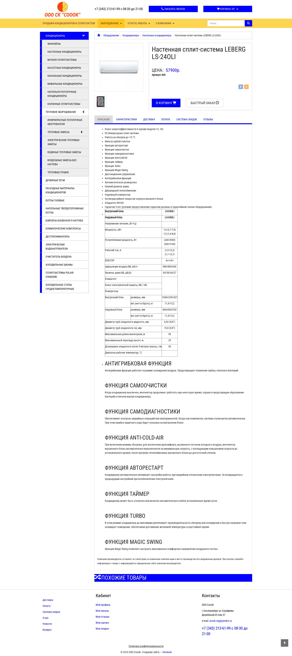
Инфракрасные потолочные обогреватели (64, 122)
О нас (45, 617)
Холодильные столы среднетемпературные (60, 286)
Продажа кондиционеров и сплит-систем (69, 23)
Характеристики (126, 119)
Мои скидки (102, 628)
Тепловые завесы (65, 132)
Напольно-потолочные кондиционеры (61, 93)
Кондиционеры (65, 36)
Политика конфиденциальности (146, 646)
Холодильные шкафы (59, 264)
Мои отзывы (103, 616)
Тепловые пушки (58, 172)
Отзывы (208, 119)
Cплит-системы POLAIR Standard (59, 274)
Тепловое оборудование (65, 112)
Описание (103, 119)
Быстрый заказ (205, 103)
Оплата (165, 119)
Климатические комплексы (63, 228)
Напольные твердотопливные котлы (65, 210)
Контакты (211, 595)
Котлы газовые (55, 200)
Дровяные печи (55, 180)
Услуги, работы (139, 23)
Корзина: (227, 8)
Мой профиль (103, 604)
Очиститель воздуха (59, 256)
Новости (47, 623)
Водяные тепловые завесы (64, 152)
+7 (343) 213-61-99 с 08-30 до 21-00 (119, 9)
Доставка (149, 119)
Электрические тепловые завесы (63, 142)
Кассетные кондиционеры (64, 67)
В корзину (166, 103)
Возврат (47, 629)
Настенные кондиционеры (64, 51)
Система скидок (186, 119)
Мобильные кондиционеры (64, 83)
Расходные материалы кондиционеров (60, 190)
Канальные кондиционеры (64, 75)
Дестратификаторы (57, 236)
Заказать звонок (173, 8)
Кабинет (103, 595)
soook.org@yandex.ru (220, 620)
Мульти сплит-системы (62, 59)
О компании (165, 23)
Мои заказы (102, 610)
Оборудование (111, 23)
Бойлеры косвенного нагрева (64, 220)
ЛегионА (167, 652)
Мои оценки (102, 622)
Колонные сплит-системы (63, 103)
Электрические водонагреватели (57, 246)
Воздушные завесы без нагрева (61, 162)
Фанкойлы (54, 43)
